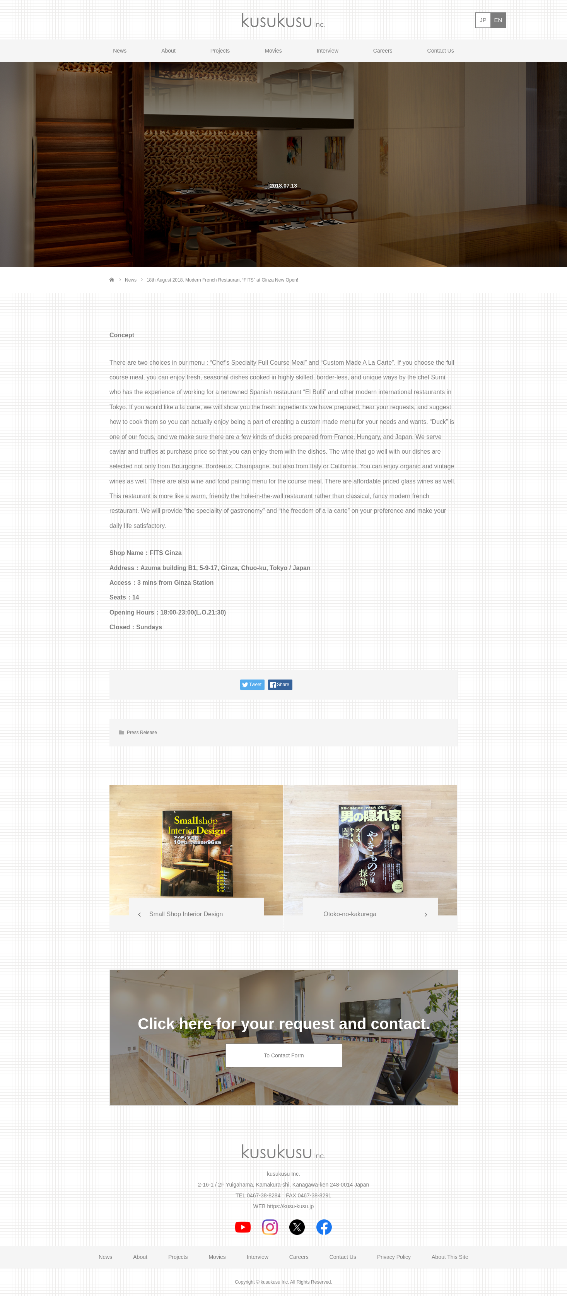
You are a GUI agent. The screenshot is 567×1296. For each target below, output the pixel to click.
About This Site (450, 1257)
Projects (220, 51)
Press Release (142, 732)
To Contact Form (284, 1055)
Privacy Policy (394, 1257)
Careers (383, 51)
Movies (273, 51)
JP (483, 20)
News (119, 51)
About (168, 51)
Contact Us (440, 51)
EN (498, 20)
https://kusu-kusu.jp (290, 1206)
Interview (327, 51)
